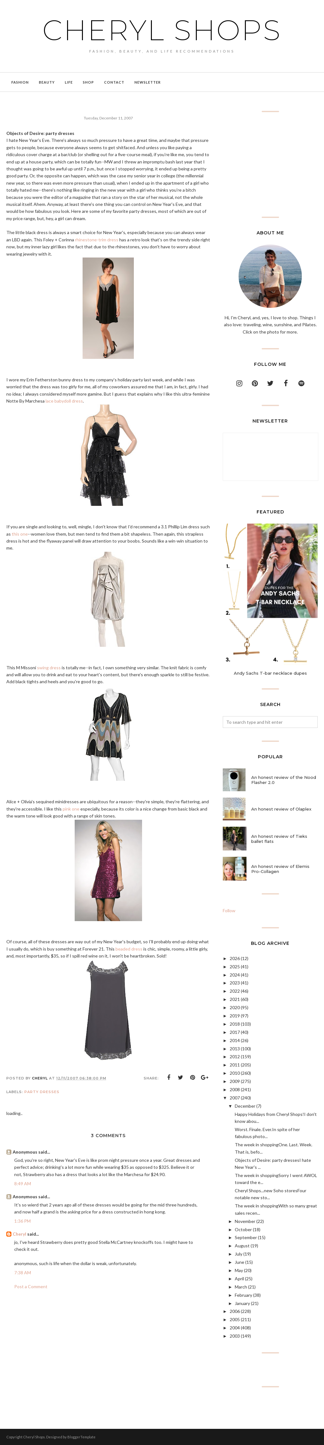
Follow (229, 910)
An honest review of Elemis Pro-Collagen (280, 869)
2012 (235, 1056)
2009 (235, 1081)
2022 (235, 991)
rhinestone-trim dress (96, 239)
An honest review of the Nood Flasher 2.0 (283, 780)
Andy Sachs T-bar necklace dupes (270, 673)
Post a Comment (30, 1286)
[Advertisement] (270, 164)
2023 (235, 982)
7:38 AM (22, 1272)
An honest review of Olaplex (281, 809)
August (242, 1245)
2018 (235, 1024)
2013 (235, 1048)
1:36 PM (22, 1221)
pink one (71, 809)
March (241, 1286)
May (239, 1270)
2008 (235, 1089)
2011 (235, 1064)
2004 (235, 1327)
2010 (235, 1073)
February (243, 1295)
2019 (235, 1015)
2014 (235, 1040)
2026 (235, 958)
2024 (235, 974)
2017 (235, 1032)
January (242, 1303)
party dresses (41, 1092)
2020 (235, 1007)
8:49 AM (22, 1183)
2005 (235, 1319)
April (239, 1278)
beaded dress (128, 949)
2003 (235, 1336)
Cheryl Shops (162, 30)
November (245, 1221)
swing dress (49, 667)
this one (20, 534)
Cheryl (19, 1234)
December (245, 1106)
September (246, 1237)
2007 (235, 1097)
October (243, 1229)
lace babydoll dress (64, 401)
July (238, 1254)
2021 (235, 999)
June (239, 1262)
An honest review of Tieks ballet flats (279, 839)
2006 (235, 1311)
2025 (235, 966)
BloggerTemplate (81, 1437)
